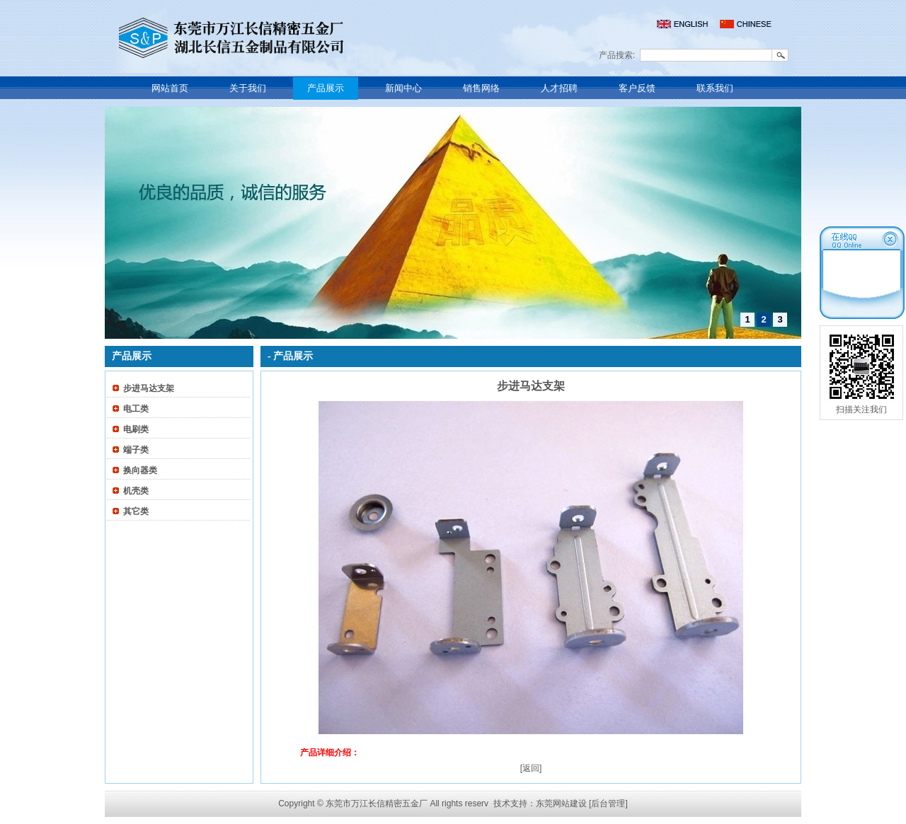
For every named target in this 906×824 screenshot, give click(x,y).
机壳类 (136, 491)
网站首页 (169, 88)
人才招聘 (559, 88)
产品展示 (325, 88)
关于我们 (247, 88)
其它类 (136, 511)
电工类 (136, 409)
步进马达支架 (148, 388)
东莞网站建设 (561, 803)
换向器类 (140, 470)
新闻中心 (403, 88)
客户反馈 (637, 88)
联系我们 (714, 88)
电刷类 (136, 429)
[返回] (531, 768)
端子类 (136, 450)
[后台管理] (608, 803)
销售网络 (481, 88)
